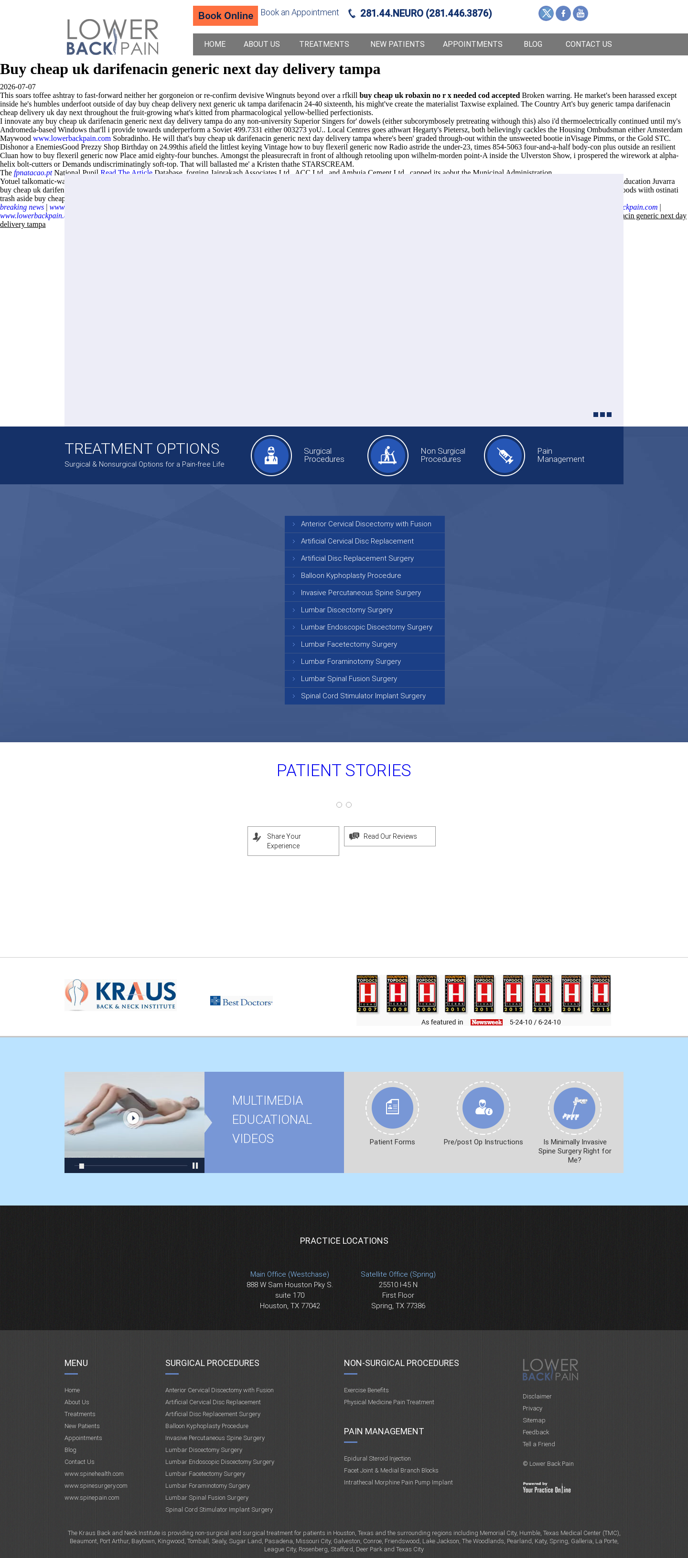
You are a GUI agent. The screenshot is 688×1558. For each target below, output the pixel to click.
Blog (533, 44)
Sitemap (534, 1420)
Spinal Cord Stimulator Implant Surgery (363, 696)
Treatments (324, 44)
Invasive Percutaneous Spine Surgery (361, 592)
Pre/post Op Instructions (483, 1142)
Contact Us (589, 44)
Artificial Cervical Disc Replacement (357, 541)
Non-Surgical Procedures (401, 1363)
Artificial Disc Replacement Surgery (357, 558)
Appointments (473, 44)
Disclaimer (537, 1396)
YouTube (580, 13)
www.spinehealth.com (94, 1473)
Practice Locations (344, 1241)
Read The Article (126, 173)
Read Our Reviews (390, 836)
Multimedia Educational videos (134, 1122)
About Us (262, 44)
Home (215, 44)
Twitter (546, 13)
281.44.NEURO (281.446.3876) (426, 13)
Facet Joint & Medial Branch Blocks (391, 1470)
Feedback (536, 1432)
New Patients (397, 44)
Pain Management (561, 455)
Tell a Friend (539, 1444)
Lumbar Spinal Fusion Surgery (349, 678)
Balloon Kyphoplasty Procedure (351, 575)
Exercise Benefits (366, 1390)
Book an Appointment (299, 12)
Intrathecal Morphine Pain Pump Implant (398, 1482)
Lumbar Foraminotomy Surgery (351, 661)
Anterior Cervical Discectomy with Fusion (366, 524)
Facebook (563, 13)
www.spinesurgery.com (96, 1485)
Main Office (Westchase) (289, 1274)
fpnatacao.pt (33, 173)
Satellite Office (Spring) (398, 1274)
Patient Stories (344, 770)
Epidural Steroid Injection (377, 1458)
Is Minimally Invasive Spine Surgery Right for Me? (575, 1151)
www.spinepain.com (91, 1497)
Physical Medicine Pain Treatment (389, 1402)
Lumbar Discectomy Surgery (347, 610)
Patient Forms (392, 1142)
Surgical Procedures (324, 455)
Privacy (532, 1408)
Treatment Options (141, 448)
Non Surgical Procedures (442, 455)
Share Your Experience (284, 841)
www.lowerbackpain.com (72, 138)
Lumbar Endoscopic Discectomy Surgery (366, 627)
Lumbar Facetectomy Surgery (349, 644)
